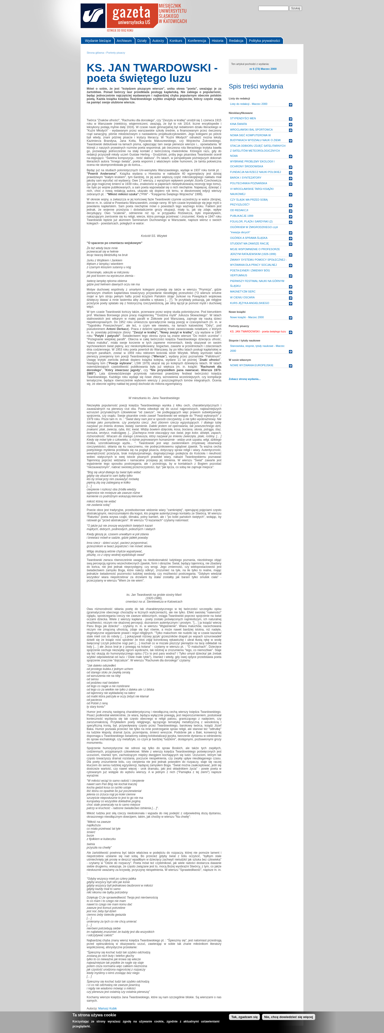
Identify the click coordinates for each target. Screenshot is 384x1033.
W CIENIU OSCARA (242, 297)
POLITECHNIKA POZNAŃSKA (248, 183)
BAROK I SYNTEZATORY (246, 177)
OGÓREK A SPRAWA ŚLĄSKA (249, 237)
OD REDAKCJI (239, 210)
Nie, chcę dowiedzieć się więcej (288, 1017)
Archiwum (124, 41)
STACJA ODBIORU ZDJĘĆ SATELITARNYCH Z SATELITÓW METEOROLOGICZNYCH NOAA (258, 150)
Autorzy (158, 41)
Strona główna (95, 52)
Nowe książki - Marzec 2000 (247, 317)
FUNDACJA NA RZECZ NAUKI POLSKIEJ (255, 171)
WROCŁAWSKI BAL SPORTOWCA (251, 129)
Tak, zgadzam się (244, 1017)
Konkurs (176, 41)
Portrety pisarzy (115, 52)
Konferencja (197, 41)
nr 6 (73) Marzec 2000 (263, 68)
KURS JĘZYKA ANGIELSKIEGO (249, 303)
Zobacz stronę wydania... (245, 378)
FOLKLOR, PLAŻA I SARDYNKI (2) (251, 221)
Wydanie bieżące (98, 41)
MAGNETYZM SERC (243, 291)
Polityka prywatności (264, 41)
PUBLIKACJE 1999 (241, 215)
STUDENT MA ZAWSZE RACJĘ (249, 243)
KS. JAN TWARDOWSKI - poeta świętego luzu (258, 331)
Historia (217, 41)
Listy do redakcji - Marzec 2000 (248, 103)
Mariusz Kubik (107, 1008)
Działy (142, 41)
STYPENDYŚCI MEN (243, 118)
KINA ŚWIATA (238, 123)
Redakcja (236, 41)
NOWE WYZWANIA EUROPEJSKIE (252, 365)
